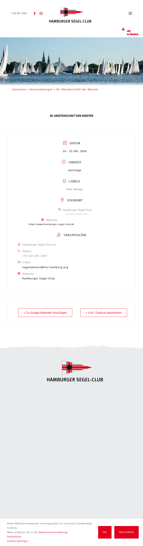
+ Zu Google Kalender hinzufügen (45, 312)
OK (105, 532)
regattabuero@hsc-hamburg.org (45, 267)
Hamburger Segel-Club (38, 278)
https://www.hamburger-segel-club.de (51, 224)
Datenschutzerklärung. (53, 532)
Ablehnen (126, 532)
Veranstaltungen (41, 89)
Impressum (14, 536)
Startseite (19, 89)
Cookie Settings (18, 541)
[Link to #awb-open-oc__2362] (123, 29)
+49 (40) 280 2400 (34, 256)
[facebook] (35, 13)
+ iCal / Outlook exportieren (104, 312)
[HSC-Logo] (70, 8)
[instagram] (41, 13)
